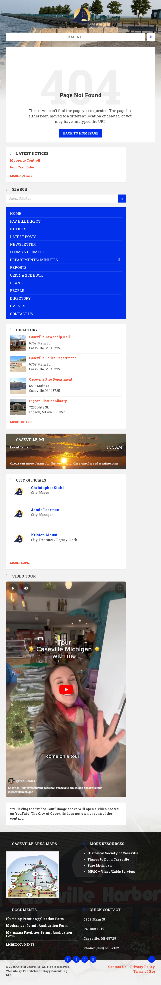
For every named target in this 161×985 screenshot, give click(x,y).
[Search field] (56, 199)
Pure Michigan (100, 865)
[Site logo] (80, 24)
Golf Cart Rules (22, 167)
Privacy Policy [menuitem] (142, 967)
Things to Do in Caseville (108, 859)
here (90, 463)
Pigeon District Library (48, 401)
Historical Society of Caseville (113, 853)
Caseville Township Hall (49, 337)
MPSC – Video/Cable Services (112, 871)
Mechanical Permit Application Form (37, 925)
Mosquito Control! (25, 160)
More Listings (21, 422)
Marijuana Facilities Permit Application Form (39, 934)
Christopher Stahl (47, 487)
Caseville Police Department (52, 358)
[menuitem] (66, 213)
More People (20, 563)
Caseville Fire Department (50, 379)
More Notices (21, 176)
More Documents (20, 944)
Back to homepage (80, 133)
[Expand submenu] (119, 260)
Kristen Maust (44, 534)
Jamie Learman (45, 509)
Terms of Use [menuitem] (144, 971)
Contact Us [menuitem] (117, 967)
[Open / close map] (151, 37)
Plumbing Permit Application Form (35, 919)
